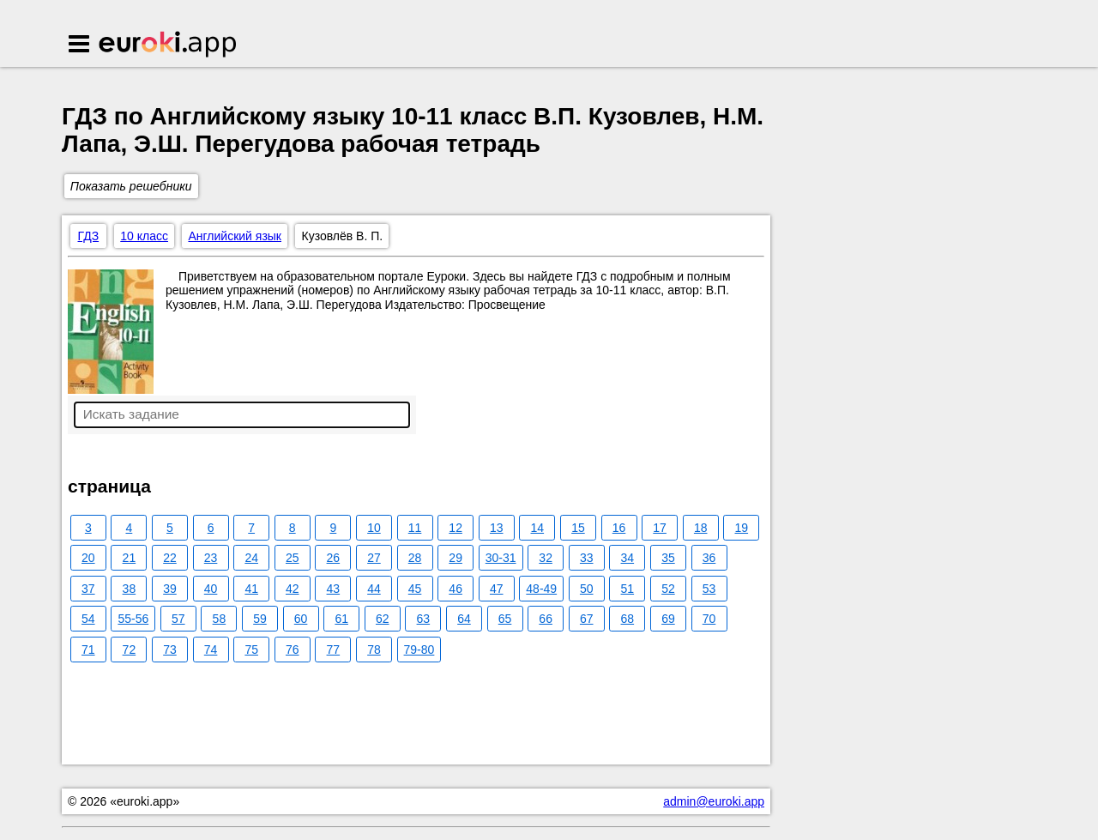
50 (587, 588)
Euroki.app (168, 45)
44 (374, 588)
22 (170, 558)
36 (709, 558)
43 (334, 588)
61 (341, 618)
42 (292, 588)
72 (129, 649)
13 (497, 528)
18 (701, 528)
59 (260, 618)
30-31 (501, 558)
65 (505, 618)
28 (415, 558)
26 (334, 558)
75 (251, 649)
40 (211, 588)
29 (455, 558)
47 (497, 588)
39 (170, 588)
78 (374, 649)
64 (464, 618)
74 (211, 649)
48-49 (541, 588)
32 (545, 558)
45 (415, 588)
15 (578, 528)
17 (660, 528)
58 (219, 618)
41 (251, 588)
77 (334, 649)
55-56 (133, 618)
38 (129, 588)
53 (709, 588)
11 (415, 528)
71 (88, 649)
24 (251, 558)
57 (178, 618)
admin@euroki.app (713, 801)
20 (88, 558)
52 (668, 588)
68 (628, 618)
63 (424, 618)
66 (545, 618)
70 (709, 618)
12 (455, 528)
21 (129, 558)
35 (668, 558)
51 (628, 588)
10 (374, 528)
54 (88, 618)
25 (292, 558)
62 (382, 618)
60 (301, 618)
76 (292, 649)
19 (742, 528)
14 (538, 528)
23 (211, 558)
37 (88, 588)
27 (374, 558)
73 (170, 649)
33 (587, 558)
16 (619, 528)
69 (668, 618)
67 (587, 618)
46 (455, 588)
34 (628, 558)
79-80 (419, 649)
